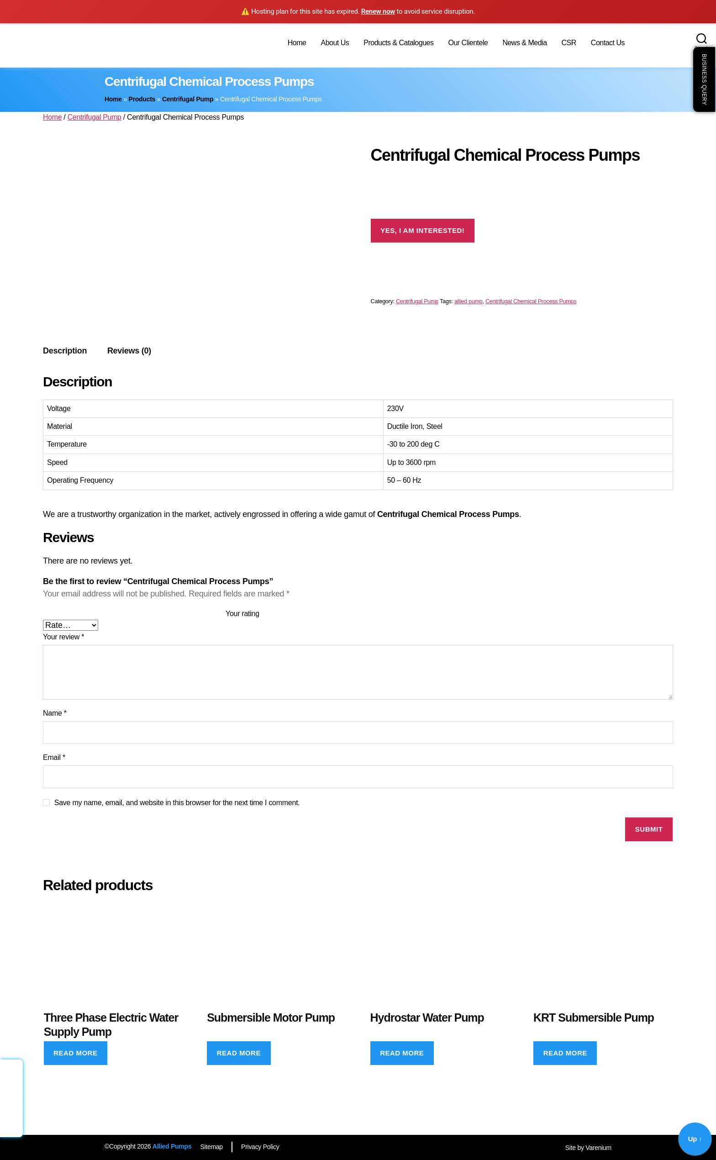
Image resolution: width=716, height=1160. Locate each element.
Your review (63, 637)
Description (65, 350)
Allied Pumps (172, 1146)
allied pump (468, 301)
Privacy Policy (261, 1146)
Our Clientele (468, 43)
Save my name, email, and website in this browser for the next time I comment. (177, 803)
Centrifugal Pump (187, 99)
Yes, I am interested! (422, 230)
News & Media (524, 43)
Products (142, 99)
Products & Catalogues (398, 43)
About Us (335, 43)
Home (297, 43)
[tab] (65, 351)
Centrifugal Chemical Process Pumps (530, 301)
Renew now (378, 11)
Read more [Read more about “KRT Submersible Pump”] (565, 1053)
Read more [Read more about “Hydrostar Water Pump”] (402, 1053)
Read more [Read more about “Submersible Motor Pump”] (239, 1053)
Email (54, 757)
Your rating (242, 613)
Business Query (704, 79)
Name (55, 713)
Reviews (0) (129, 350)
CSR (569, 43)
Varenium (598, 1147)
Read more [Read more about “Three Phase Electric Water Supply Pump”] (75, 1053)
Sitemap (211, 1146)
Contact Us (608, 43)
